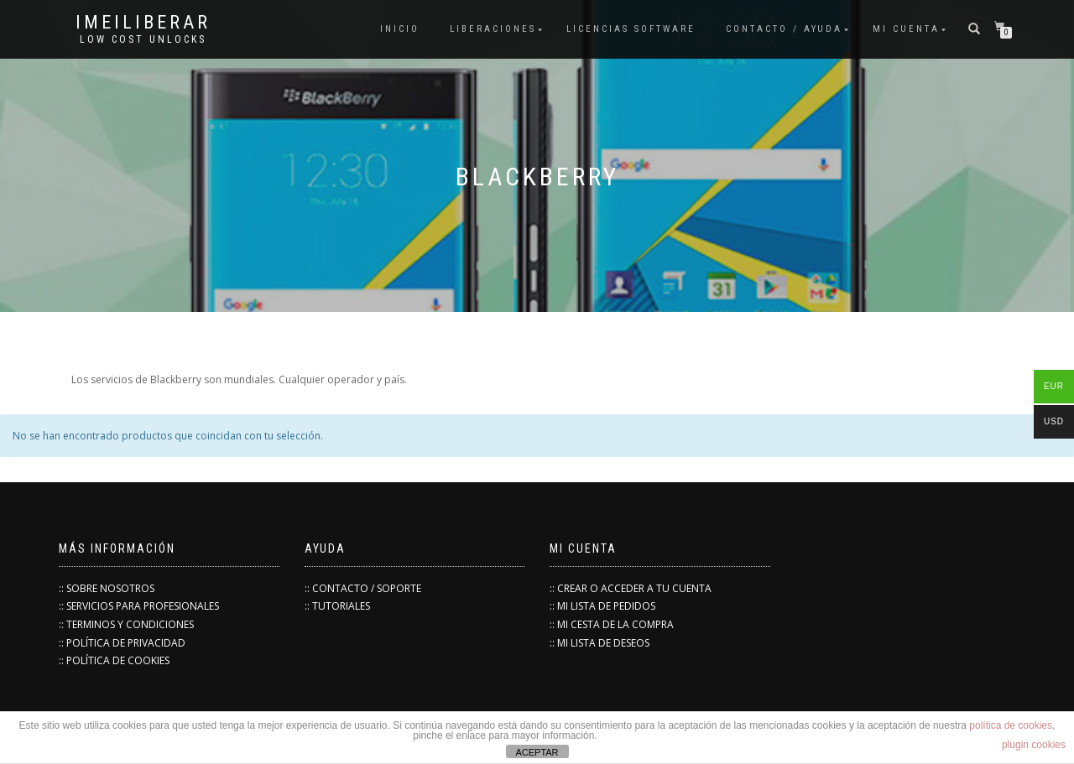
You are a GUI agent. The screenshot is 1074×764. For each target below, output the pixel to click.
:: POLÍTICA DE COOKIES (114, 660)
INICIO (400, 28)
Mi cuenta (906, 28)
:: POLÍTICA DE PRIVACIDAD (122, 643)
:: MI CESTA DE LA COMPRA (612, 624)
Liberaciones (493, 28)
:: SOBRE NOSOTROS (106, 588)
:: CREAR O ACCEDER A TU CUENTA (631, 588)
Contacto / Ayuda (784, 28)
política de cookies (1010, 725)
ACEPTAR (536, 752)
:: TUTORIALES (337, 606)
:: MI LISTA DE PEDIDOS (602, 606)
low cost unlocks (143, 39)
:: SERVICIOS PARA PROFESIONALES (139, 606)
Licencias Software (631, 28)
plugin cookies (1034, 745)
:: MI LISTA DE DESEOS (599, 643)
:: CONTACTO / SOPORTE (363, 588)
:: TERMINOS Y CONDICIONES (126, 624)
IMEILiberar (143, 23)
